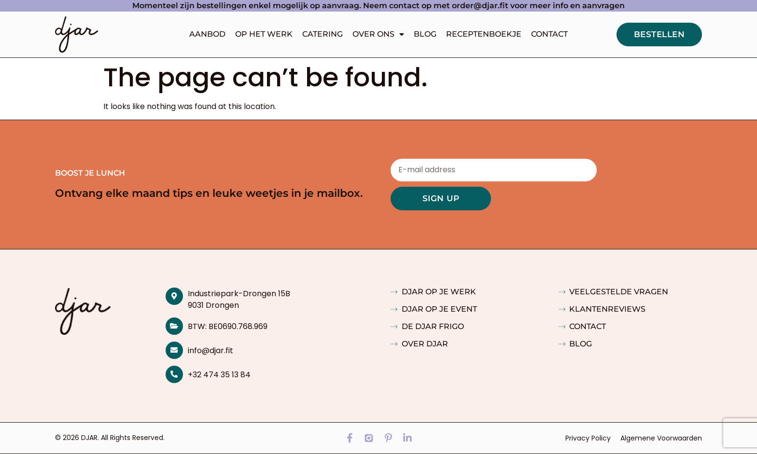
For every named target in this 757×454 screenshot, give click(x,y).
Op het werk (264, 34)
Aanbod (207, 34)
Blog (425, 34)
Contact (549, 34)
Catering (322, 34)
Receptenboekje (483, 34)
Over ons (378, 34)
